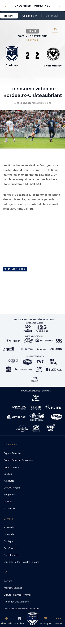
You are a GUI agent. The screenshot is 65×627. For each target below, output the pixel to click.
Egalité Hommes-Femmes (17, 595)
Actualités (9, 481)
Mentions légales (13, 588)
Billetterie (6, 620)
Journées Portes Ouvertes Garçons (21, 562)
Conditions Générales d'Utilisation (21, 608)
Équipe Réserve (12, 467)
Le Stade (8, 501)
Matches (19, 620)
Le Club (8, 474)
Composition (29, 16)
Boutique (45, 620)
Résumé (9, 16)
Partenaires (10, 508)
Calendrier (9, 534)
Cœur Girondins (12, 487)
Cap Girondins (11, 548)
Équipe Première (12, 453)
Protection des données (16, 601)
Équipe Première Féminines (18, 460)
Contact (8, 581)
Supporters (9, 494)
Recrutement (11, 555)
